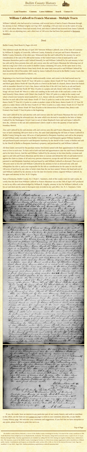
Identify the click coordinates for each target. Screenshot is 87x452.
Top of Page (78, 427)
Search (58, 12)
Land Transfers (20, 12)
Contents (33, 12)
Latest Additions (46, 12)
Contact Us (68, 12)
